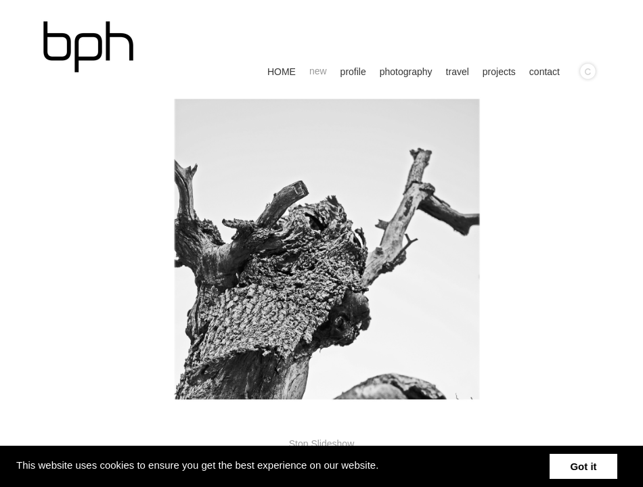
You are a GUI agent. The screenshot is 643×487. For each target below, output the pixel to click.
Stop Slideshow (322, 443)
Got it (583, 466)
